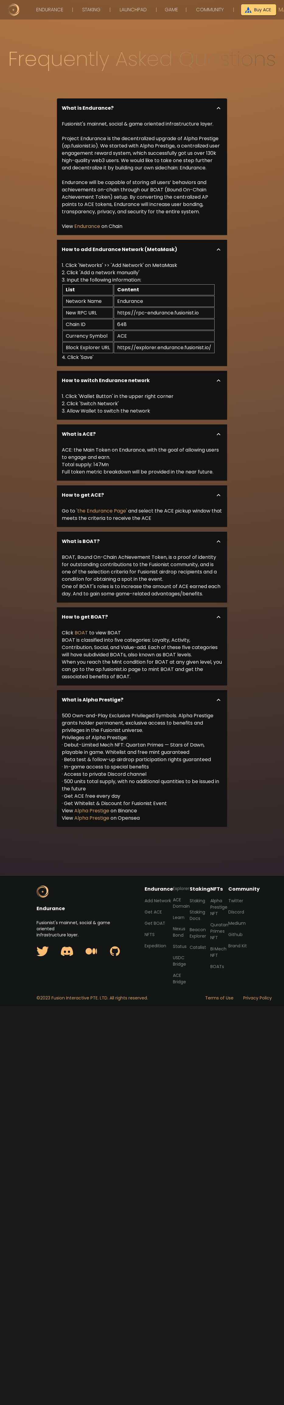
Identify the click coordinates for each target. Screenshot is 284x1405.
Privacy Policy (257, 998)
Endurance (87, 226)
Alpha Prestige (91, 810)
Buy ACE (258, 10)
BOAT (81, 632)
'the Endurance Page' (101, 510)
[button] (142, 108)
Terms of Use (219, 998)
